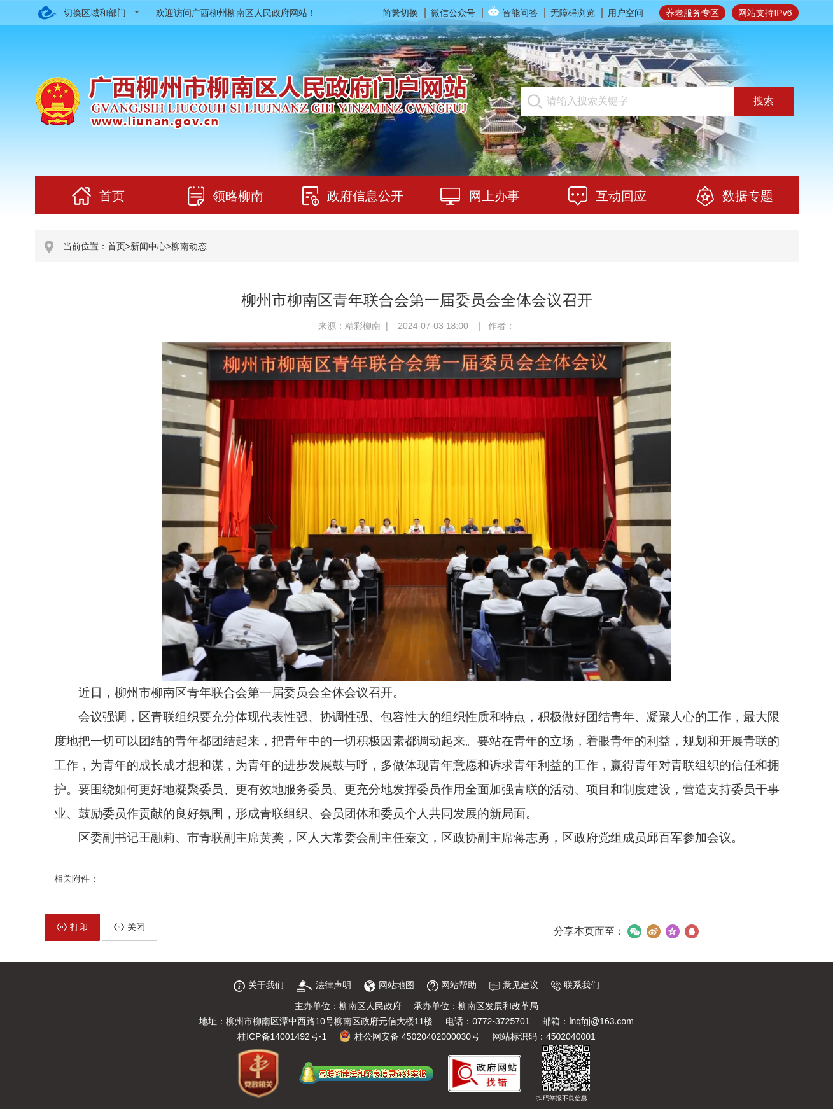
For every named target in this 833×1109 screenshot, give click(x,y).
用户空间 (625, 13)
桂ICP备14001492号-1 (281, 1036)
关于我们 (259, 985)
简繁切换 (400, 13)
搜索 (763, 100)
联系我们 (575, 985)
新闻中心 (148, 246)
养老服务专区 (692, 13)
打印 (72, 927)
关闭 (129, 927)
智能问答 (520, 13)
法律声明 (324, 985)
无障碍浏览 (572, 13)
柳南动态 (189, 246)
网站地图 (389, 985)
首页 (116, 246)
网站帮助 (452, 985)
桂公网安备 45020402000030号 (409, 1036)
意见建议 (513, 985)
